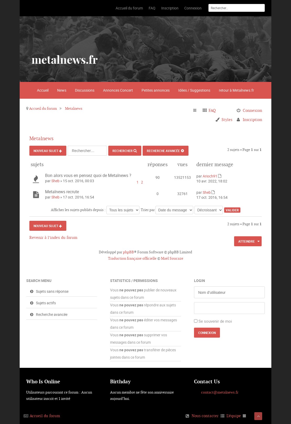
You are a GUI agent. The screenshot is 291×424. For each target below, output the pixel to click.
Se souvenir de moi (215, 321)
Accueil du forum (43, 108)
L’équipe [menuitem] (234, 415)
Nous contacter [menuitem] (205, 415)
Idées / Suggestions (194, 90)
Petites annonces (156, 90)
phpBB (128, 252)
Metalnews (73, 108)
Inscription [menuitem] (252, 119)
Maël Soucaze (172, 258)
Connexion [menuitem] (252, 110)
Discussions (84, 90)
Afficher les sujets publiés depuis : (95, 209)
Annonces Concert (118, 90)
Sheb (55, 180)
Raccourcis (197, 110)
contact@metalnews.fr (219, 392)
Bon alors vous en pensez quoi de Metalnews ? (88, 175)
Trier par (167, 209)
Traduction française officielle (132, 258)
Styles (227, 119)
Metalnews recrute (62, 192)
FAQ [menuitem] (212, 110)
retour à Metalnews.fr (236, 90)
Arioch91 (210, 176)
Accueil (42, 90)
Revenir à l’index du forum (53, 237)
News (61, 90)
